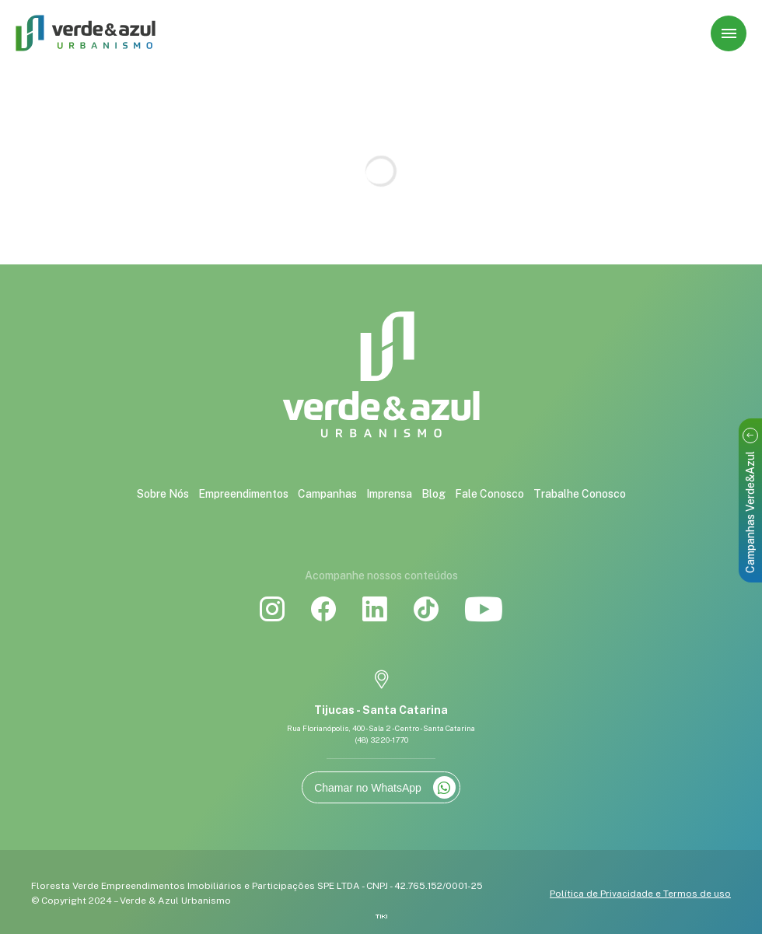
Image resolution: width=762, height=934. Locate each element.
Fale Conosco (489, 494)
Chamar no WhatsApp (385, 787)
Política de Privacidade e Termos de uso (640, 893)
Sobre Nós (163, 494)
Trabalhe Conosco (579, 494)
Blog (433, 494)
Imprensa (389, 494)
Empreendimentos (243, 494)
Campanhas (327, 494)
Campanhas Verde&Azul (750, 500)
